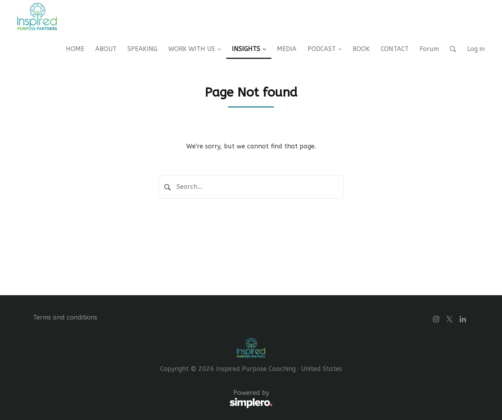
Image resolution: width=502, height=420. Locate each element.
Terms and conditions (65, 317)
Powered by (153, 399)
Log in (476, 49)
